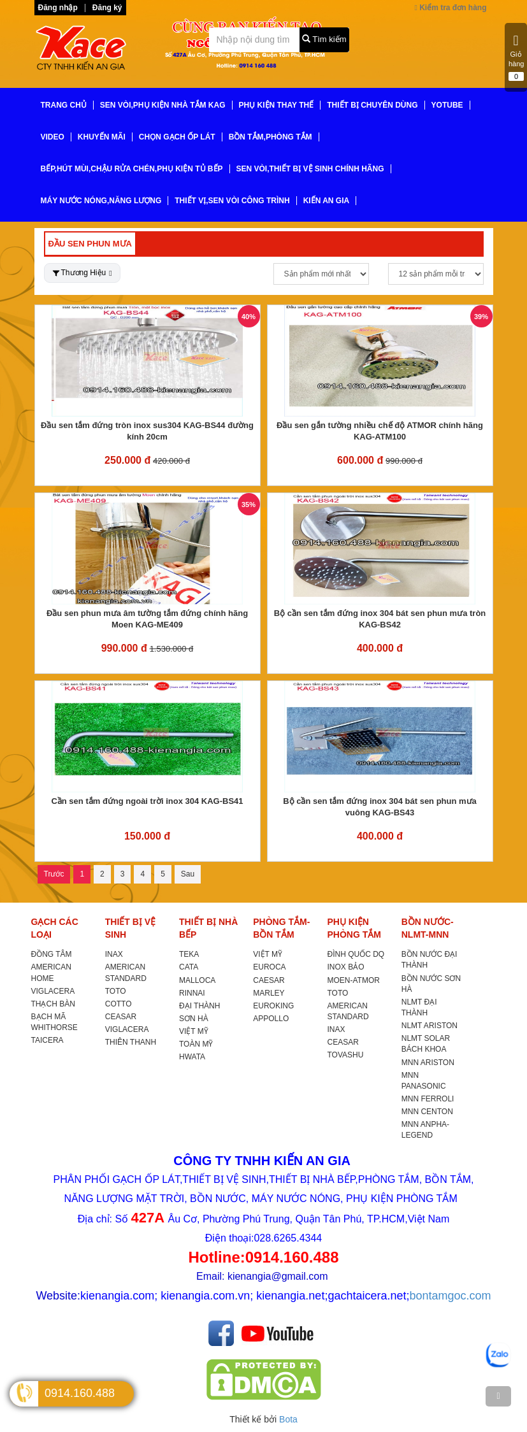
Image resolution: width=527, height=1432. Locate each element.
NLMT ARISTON (429, 1025)
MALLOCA (197, 980)
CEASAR (120, 1016)
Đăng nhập (58, 7)
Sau (187, 874)
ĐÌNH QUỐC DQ (356, 954)
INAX (114, 954)
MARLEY (268, 993)
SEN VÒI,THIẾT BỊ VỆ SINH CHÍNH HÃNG (310, 168)
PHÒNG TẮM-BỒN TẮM (281, 928)
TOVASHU (346, 1054)
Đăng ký (107, 7)
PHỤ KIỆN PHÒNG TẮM (354, 928)
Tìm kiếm (324, 39)
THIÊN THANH (130, 1042)
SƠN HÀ (193, 1018)
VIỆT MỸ (193, 1031)
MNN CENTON (427, 1111)
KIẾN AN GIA (326, 200)
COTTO (118, 1003)
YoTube (447, 105)
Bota (288, 1419)
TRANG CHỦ (64, 105)
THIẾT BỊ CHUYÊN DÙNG (372, 105)
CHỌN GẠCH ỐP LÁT (177, 136)
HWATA (192, 1056)
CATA (188, 967)
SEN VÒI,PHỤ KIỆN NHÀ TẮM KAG (163, 105)
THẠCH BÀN (53, 1003)
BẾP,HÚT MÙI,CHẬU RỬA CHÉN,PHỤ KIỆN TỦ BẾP (132, 168)
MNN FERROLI (427, 1098)
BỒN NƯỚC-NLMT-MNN (427, 928)
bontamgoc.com (450, 1295)
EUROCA (269, 967)
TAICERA (47, 1040)
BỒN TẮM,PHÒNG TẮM (270, 136)
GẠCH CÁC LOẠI (54, 928)
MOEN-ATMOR (354, 980)
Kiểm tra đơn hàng (450, 7)
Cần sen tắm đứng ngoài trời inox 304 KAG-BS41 (147, 801)
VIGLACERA (53, 991)
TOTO (115, 991)
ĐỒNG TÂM (51, 954)
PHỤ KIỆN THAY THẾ (276, 105)
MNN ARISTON (427, 1062)
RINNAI (192, 993)
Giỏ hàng (516, 57)
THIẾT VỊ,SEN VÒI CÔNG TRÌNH (232, 200)
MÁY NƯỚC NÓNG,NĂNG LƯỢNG (101, 200)
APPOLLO (271, 1018)
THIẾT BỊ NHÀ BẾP (208, 928)
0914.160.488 (80, 1393)
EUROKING (273, 1005)
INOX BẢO (346, 967)
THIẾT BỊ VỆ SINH (130, 928)
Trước (54, 874)
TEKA (189, 954)
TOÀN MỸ (196, 1044)
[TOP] (498, 1396)
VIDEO (52, 136)
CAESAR (268, 980)
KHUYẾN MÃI (102, 136)
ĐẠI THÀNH (199, 1005)
